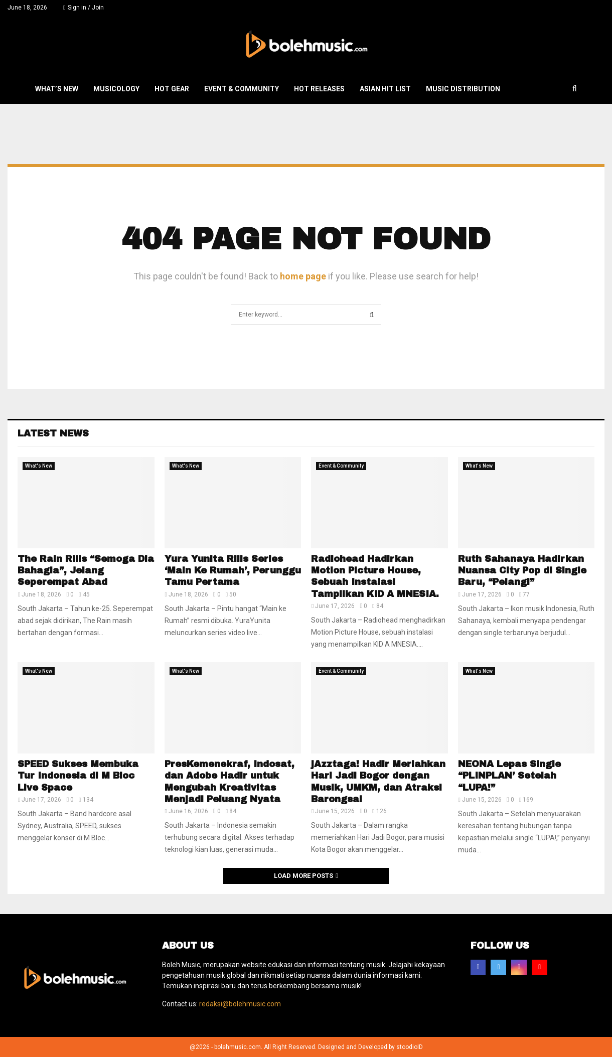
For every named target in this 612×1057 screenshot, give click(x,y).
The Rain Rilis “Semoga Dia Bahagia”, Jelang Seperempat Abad (86, 570)
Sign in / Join (83, 7)
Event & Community (241, 89)
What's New (38, 466)
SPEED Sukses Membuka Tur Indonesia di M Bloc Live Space (78, 776)
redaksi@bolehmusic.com (240, 1004)
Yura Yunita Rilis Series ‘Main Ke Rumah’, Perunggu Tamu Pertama (233, 570)
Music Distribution (463, 89)
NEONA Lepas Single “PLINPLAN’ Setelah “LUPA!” (509, 776)
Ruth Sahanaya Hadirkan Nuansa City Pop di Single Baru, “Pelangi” (522, 570)
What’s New (56, 89)
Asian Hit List (385, 89)
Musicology (116, 89)
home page (303, 276)
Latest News (53, 433)
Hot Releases (319, 89)
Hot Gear (172, 89)
